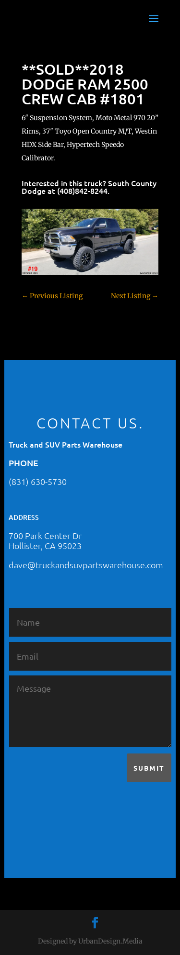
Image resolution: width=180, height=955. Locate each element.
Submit (149, 768)
